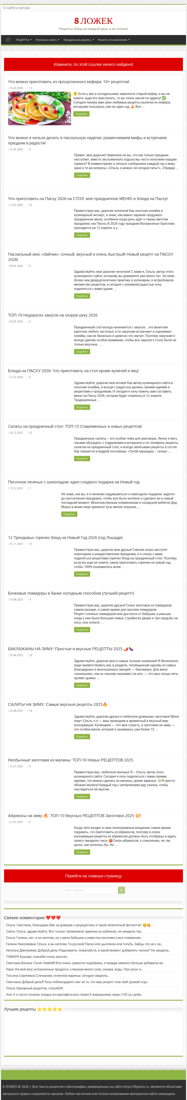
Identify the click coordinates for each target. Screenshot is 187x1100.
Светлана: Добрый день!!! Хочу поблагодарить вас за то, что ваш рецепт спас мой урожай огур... (77, 981)
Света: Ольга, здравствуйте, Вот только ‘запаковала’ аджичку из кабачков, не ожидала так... (74, 931)
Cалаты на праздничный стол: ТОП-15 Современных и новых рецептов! (75, 426)
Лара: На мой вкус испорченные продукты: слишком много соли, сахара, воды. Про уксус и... (74, 969)
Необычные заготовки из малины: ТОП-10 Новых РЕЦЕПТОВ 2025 (70, 759)
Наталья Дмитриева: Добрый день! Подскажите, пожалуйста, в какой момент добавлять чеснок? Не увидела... (88, 950)
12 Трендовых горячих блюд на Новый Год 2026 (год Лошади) (65, 537)
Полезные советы (46, 39)
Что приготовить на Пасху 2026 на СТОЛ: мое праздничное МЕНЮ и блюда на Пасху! (88, 198)
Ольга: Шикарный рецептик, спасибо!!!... (35, 988)
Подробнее (82, 113)
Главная (8, 39)
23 (30, 204)
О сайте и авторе (16, 8)
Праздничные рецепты (77, 39)
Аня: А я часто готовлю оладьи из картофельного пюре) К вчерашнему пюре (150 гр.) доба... (74, 994)
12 (30, 88)
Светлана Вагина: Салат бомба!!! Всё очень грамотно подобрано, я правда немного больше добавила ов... (85, 963)
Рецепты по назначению (112, 39)
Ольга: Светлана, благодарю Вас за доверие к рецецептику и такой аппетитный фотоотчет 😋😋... (79, 925)
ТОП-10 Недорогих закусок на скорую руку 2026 (52, 314)
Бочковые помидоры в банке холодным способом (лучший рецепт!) (71, 592)
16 (30, 710)
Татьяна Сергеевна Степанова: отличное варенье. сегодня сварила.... (58, 975)
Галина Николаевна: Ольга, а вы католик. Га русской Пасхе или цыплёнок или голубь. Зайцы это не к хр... (84, 944)
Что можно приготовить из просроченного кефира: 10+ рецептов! (69, 81)
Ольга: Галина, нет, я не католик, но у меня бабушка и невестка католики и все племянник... (74, 937)
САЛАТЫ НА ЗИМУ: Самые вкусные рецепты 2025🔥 (58, 704)
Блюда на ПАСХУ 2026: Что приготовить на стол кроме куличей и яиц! (73, 370)
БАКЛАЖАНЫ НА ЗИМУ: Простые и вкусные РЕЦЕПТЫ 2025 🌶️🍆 (71, 648)
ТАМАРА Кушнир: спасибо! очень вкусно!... (37, 956)
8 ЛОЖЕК (93, 21)
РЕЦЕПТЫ (22, 39)
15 (30, 543)
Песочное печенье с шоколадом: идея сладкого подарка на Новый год (74, 481)
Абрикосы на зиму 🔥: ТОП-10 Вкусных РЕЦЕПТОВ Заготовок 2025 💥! (74, 815)
